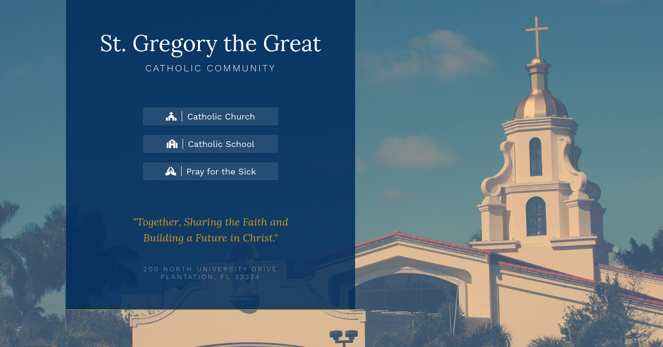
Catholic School (210, 144)
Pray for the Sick (210, 171)
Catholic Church (210, 116)
